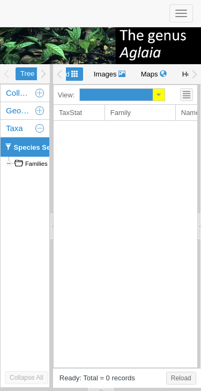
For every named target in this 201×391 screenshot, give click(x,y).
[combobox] (116, 95)
